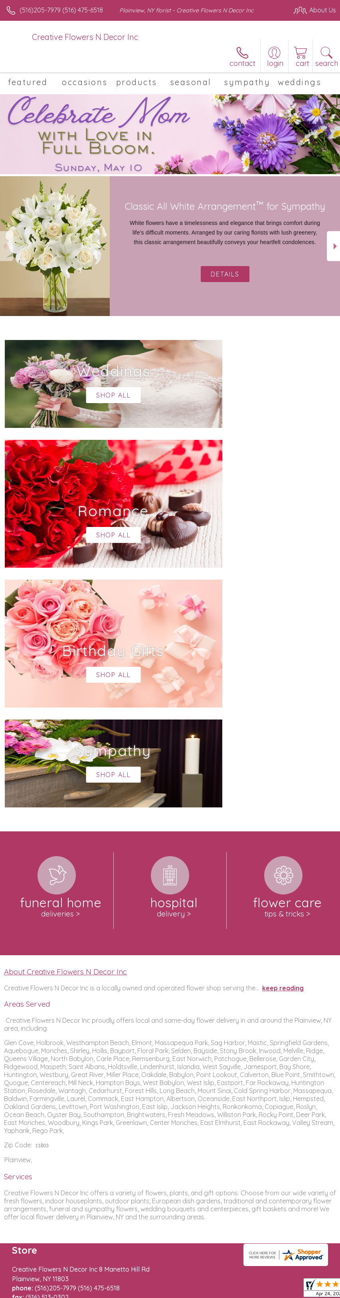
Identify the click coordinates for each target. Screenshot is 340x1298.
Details (225, 274)
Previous (6, 246)
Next (333, 246)
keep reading (283, 748)
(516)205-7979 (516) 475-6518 (61, 10)
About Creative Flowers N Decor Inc (65, 732)
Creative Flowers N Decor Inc (85, 37)
